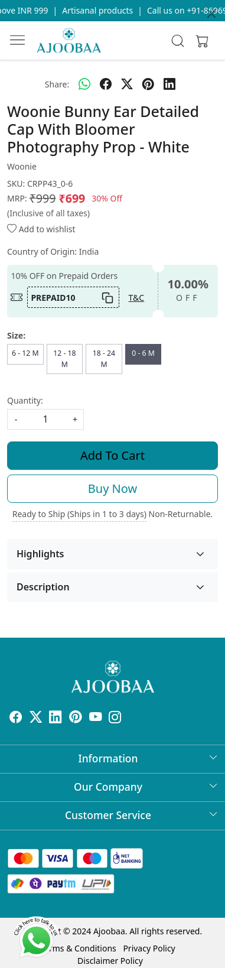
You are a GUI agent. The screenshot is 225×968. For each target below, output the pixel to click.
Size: (16, 335)
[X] (36, 718)
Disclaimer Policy (110, 960)
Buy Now (112, 488)
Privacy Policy (149, 948)
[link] (178, 40)
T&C (137, 297)
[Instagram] (115, 718)
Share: (57, 84)
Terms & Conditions (78, 948)
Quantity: (25, 400)
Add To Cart (112, 455)
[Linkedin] (55, 718)
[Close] (211, 13)
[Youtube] (96, 718)
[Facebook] (16, 718)
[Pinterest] (75, 718)
